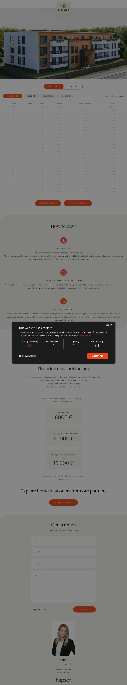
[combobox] (107, 325)
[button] (27, 356)
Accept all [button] (97, 356)
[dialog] (63, 342)
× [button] (111, 325)
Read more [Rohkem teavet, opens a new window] (85, 335)
